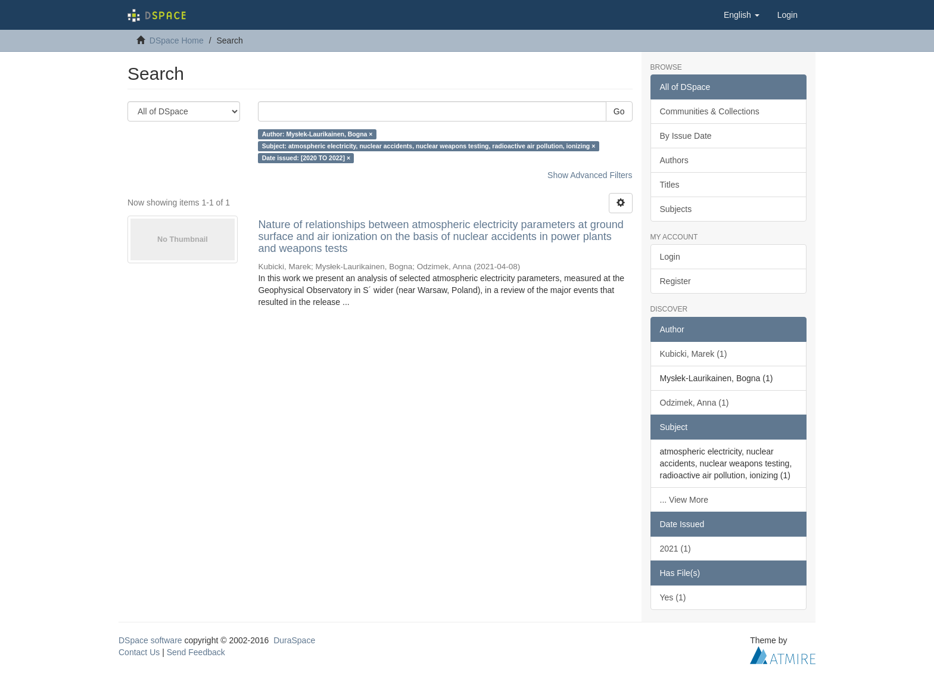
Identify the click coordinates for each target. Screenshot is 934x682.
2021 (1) (675, 548)
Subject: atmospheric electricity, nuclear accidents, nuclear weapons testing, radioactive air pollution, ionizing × (429, 146)
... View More (684, 500)
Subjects (676, 209)
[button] (741, 15)
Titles (670, 184)
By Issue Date (686, 136)
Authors (674, 160)
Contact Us (139, 652)
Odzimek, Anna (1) (694, 402)
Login (670, 256)
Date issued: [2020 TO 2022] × (306, 157)
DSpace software (150, 640)
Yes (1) (673, 597)
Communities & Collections (709, 111)
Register (675, 281)
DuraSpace (294, 640)
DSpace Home (177, 40)
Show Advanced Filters (589, 175)
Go (619, 111)
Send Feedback (196, 652)
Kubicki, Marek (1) (693, 354)
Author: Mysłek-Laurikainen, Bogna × (317, 134)
